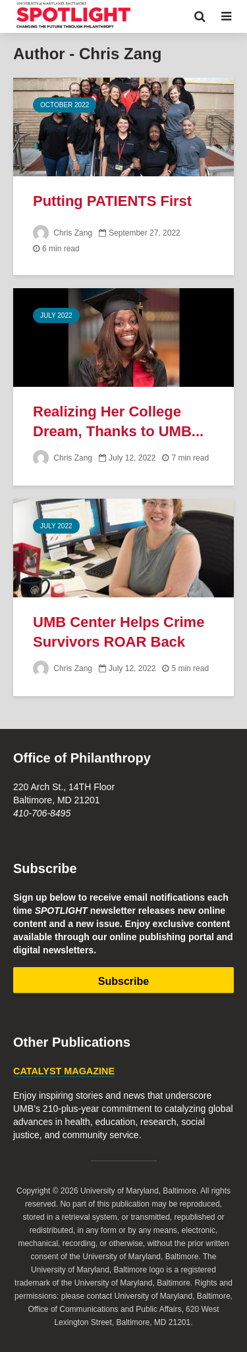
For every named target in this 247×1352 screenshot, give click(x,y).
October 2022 (64, 105)
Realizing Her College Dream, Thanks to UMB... (118, 421)
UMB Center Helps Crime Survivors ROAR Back (118, 632)
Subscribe (123, 981)
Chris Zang (62, 233)
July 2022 (56, 315)
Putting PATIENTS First (112, 201)
